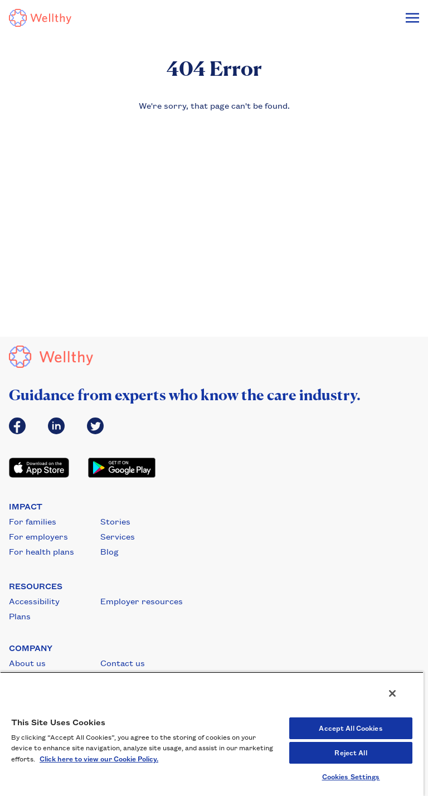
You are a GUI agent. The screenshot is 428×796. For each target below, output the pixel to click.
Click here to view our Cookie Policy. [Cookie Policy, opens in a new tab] (99, 758)
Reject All (350, 752)
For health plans (41, 551)
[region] (212, 734)
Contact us (122, 662)
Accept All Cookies (350, 728)
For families (32, 521)
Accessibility (34, 600)
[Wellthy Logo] (40, 18)
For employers (38, 536)
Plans (20, 616)
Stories (115, 521)
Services (117, 536)
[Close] (392, 693)
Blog (109, 551)
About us (27, 662)
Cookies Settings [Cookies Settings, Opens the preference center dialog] (351, 776)
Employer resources (141, 600)
